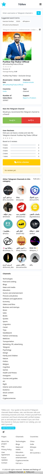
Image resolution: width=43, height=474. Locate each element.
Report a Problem (29, 98)
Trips (4, 330)
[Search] (39, 13)
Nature (5, 358)
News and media (9, 287)
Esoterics (6, 390)
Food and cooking (9, 282)
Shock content (8, 393)
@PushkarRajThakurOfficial (13, 85)
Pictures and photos (10, 296)
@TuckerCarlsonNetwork (11, 25)
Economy (6, 301)
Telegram (6, 347)
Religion (6, 364)
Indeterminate (24, 30)
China (32, 441)
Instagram (7, 375)
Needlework (7, 333)
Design (5, 353)
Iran (31, 450)
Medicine (6, 338)
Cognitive (6, 367)
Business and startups (11, 307)
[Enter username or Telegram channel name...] (19, 13)
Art (4, 381)
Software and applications (12, 299)
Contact (4, 463)
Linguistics (7, 324)
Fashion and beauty (10, 336)
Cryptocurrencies (9, 398)
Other (5, 395)
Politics (5, 361)
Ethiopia (33, 447)
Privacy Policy (6, 449)
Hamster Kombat (8, 21)
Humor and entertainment (13, 293)
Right (5, 384)
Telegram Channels (10, 30)
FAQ (2, 447)
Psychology (7, 350)
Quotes (5, 319)
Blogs (5, 284)
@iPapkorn (26, 21)
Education (6, 290)
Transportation (8, 341)
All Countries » (35, 453)
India (33, 30)
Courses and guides (10, 378)
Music (5, 310)
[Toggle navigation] (40, 4)
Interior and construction (12, 387)
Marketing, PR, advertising (13, 344)
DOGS (18, 21)
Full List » (36, 179)
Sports (5, 321)
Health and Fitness (10, 373)
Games (5, 370)
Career (5, 327)
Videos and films (9, 304)
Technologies (8, 279)
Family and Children (10, 356)
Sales (5, 313)
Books (5, 316)
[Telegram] (2, 431)
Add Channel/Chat (8, 428)
